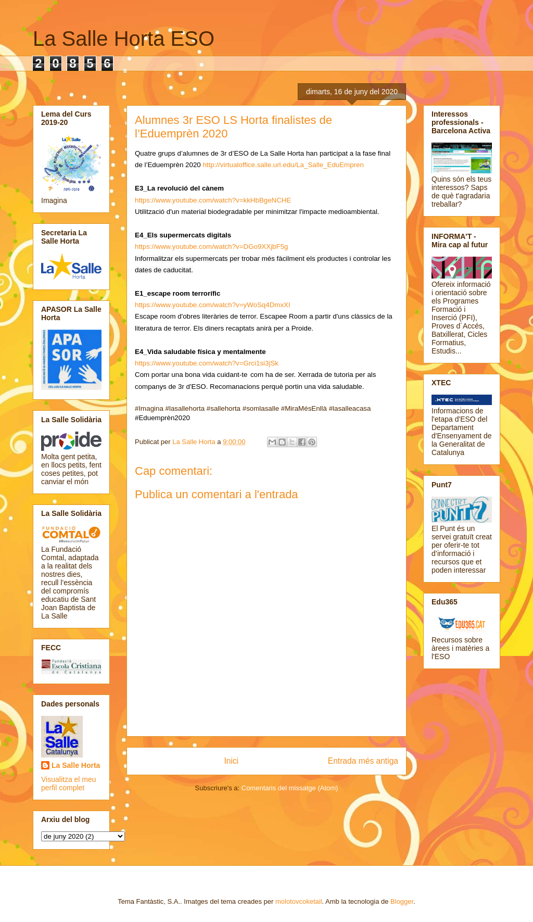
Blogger (401, 901)
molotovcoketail (298, 901)
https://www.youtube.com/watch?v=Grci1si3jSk (206, 363)
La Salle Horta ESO (123, 38)
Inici (231, 760)
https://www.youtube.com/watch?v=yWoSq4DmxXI (212, 305)
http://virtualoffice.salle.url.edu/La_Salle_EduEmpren (282, 165)
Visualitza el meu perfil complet (68, 783)
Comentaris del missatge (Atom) (290, 788)
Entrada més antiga (363, 760)
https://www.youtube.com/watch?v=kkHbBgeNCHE (213, 200)
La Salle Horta (76, 765)
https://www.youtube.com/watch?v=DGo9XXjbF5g (211, 246)
